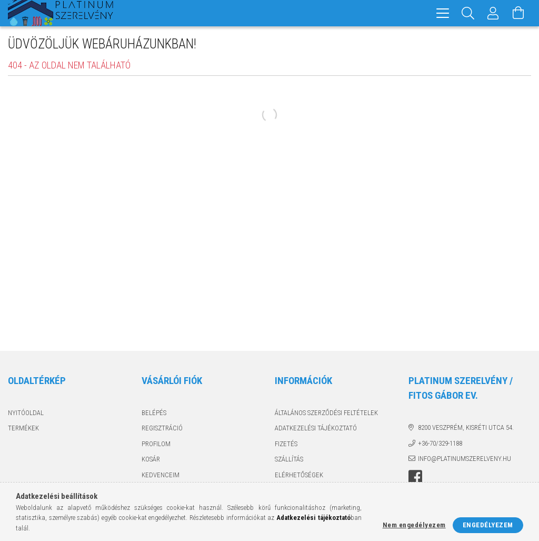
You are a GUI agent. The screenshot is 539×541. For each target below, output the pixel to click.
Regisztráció (162, 428)
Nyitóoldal (26, 413)
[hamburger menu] (442, 13)
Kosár (151, 459)
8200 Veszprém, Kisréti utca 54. (466, 427)
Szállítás (289, 459)
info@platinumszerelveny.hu (464, 459)
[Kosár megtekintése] (518, 13)
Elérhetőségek (299, 475)
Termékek (23, 428)
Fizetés (286, 444)
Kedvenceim (160, 475)
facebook (415, 477)
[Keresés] (468, 13)
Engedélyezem (488, 525)
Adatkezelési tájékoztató (316, 428)
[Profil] (493, 13)
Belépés (154, 413)
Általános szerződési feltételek (326, 413)
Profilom (156, 444)
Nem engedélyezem (414, 525)
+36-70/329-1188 (440, 443)
